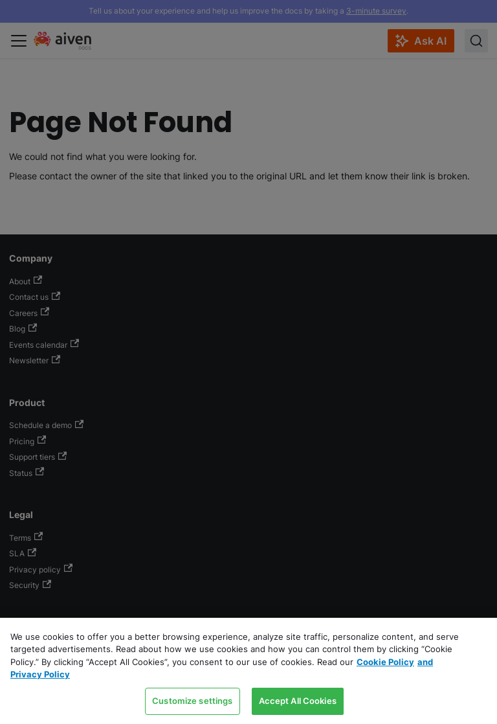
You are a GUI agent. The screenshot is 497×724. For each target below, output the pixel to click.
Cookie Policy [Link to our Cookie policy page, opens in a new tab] (385, 662)
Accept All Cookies (298, 701)
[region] (248, 671)
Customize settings (192, 701)
